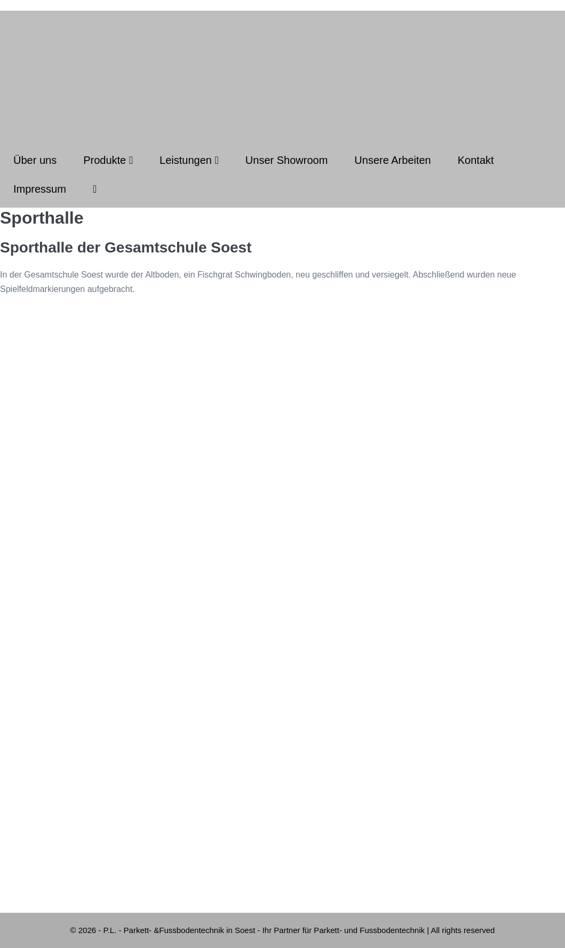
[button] (94, 189)
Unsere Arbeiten (392, 160)
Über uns (35, 160)
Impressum (39, 189)
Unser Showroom (286, 160)
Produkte (108, 160)
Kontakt (476, 160)
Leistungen (189, 160)
